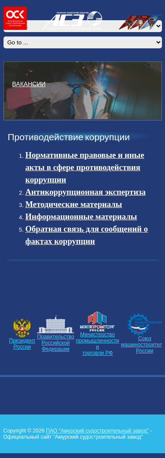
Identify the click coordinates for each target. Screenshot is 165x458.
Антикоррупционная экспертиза (86, 191)
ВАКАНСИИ (29, 83)
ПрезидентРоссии (22, 344)
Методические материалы (74, 204)
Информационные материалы (81, 216)
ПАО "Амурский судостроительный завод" (97, 431)
